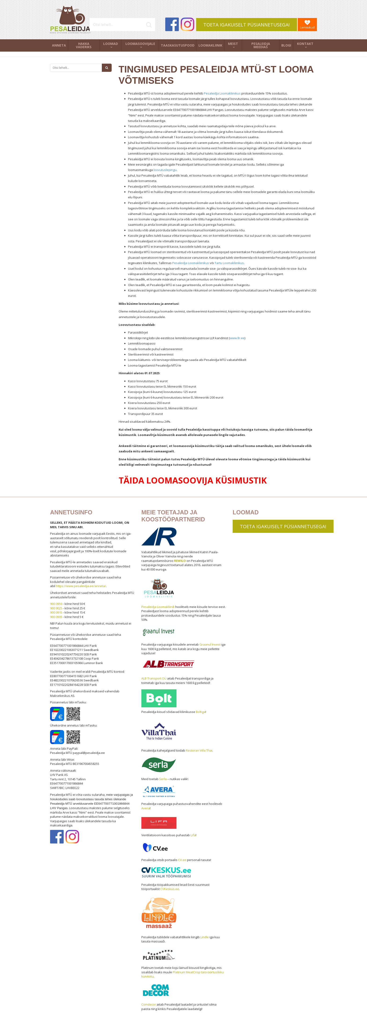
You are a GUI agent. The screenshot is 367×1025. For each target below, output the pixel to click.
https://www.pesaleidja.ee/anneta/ (81, 586)
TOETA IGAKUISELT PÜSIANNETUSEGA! (246, 25)
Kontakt (305, 43)
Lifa (193, 835)
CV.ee (182, 860)
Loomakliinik (210, 45)
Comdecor (148, 1004)
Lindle (204, 937)
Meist (233, 43)
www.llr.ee (237, 338)
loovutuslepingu (165, 170)
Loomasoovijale (140, 43)
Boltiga (201, 712)
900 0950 (56, 604)
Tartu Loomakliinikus (229, 263)
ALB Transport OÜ (153, 678)
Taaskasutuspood (178, 45)
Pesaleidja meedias (260, 45)
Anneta (59, 45)
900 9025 (56, 608)
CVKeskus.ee (169, 889)
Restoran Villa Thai (199, 750)
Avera (145, 808)
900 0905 (56, 617)
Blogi (286, 45)
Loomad (110, 43)
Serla (163, 779)
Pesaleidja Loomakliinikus (222, 93)
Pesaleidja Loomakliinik (158, 607)
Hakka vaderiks (84, 45)
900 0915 (56, 612)
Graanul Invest (209, 644)
